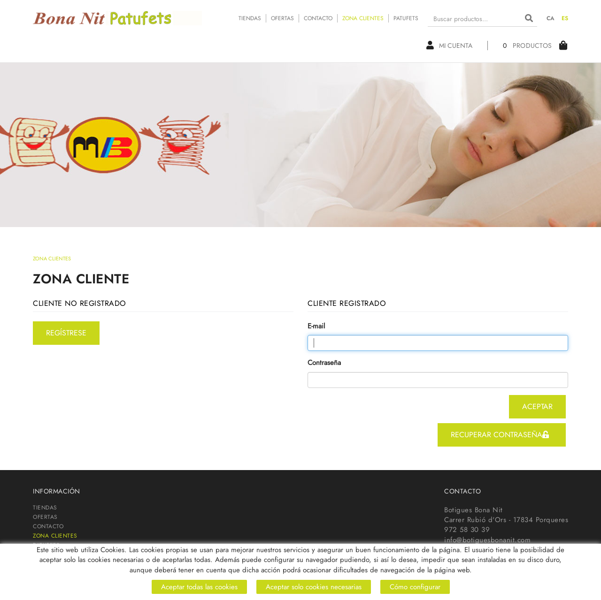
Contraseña (324, 363)
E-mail (316, 326)
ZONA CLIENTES (363, 18)
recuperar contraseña (500, 434)
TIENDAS (250, 18)
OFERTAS (282, 18)
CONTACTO (318, 18)
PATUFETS (405, 18)
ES (565, 18)
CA (551, 18)
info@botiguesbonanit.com (487, 540)
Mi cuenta (449, 45)
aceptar (537, 406)
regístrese (66, 332)
